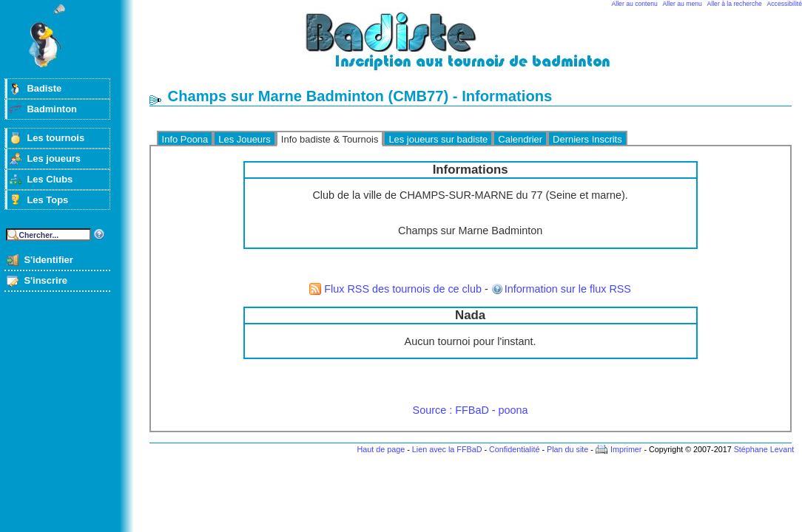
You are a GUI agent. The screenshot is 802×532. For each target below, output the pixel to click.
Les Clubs (50, 179)
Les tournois (55, 137)
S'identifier (48, 259)
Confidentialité (514, 449)
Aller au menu (682, 3)
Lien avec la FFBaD (447, 449)
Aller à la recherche (734, 3)
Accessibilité (784, 3)
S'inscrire (45, 280)
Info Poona (185, 139)
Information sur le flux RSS (568, 289)
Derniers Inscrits (587, 139)
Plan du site (567, 449)
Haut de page (381, 449)
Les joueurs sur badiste (438, 139)
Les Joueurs (244, 139)
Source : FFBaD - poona (470, 410)
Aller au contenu (635, 3)
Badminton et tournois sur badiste (476, 48)
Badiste (44, 88)
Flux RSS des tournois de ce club (403, 289)
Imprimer (626, 449)
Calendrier (520, 139)
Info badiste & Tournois (330, 139)
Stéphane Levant (764, 449)
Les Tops (47, 199)
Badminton (52, 109)
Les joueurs (54, 158)
